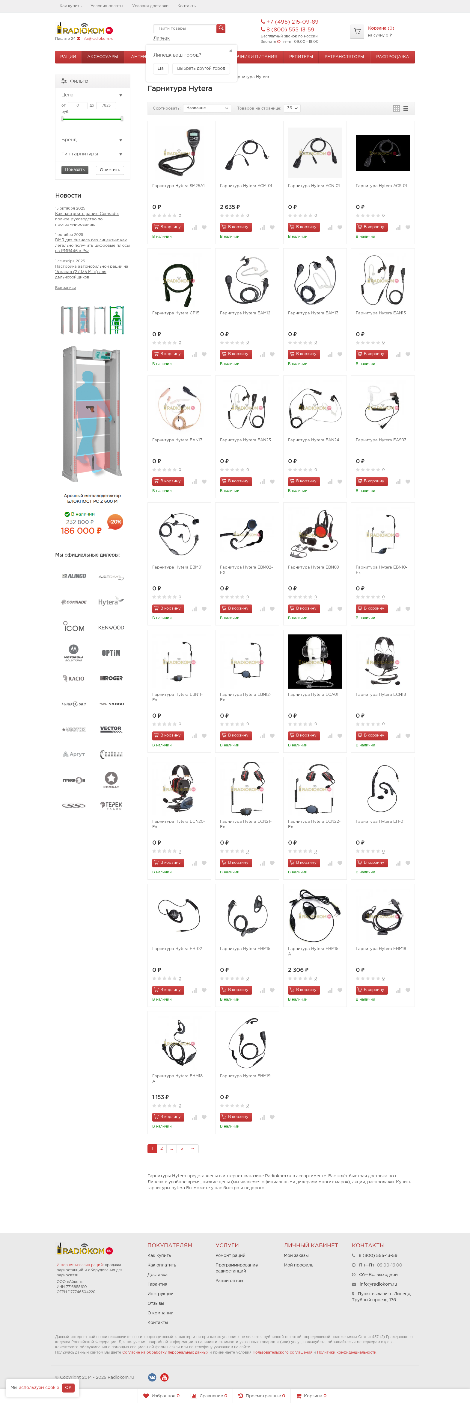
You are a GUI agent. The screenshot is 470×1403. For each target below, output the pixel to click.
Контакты (187, 6)
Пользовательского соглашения (282, 1352)
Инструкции (160, 1294)
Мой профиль (299, 1265)
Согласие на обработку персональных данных (165, 1352)
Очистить (110, 170)
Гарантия (157, 1284)
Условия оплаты (107, 6)
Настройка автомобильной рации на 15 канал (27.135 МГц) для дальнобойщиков (91, 272)
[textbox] (189, 28)
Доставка (157, 1275)
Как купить (71, 6)
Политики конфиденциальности (346, 1352)
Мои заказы (296, 1255)
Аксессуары (102, 57)
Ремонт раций (230, 1255)
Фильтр (74, 81)
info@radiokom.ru (97, 38)
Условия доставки (150, 6)
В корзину (167, 226)
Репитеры (301, 57)
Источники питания (251, 57)
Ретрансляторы (344, 57)
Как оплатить (161, 1265)
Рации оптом (229, 1281)
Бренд (92, 140)
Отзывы (155, 1303)
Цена (92, 95)
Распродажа (392, 57)
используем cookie (39, 1388)
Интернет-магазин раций (80, 1265)
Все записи (65, 288)
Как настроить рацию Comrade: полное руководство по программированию (87, 219)
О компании (160, 1313)
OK (68, 1388)
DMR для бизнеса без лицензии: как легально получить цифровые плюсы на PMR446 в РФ (92, 246)
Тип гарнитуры (92, 154)
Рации (68, 57)
